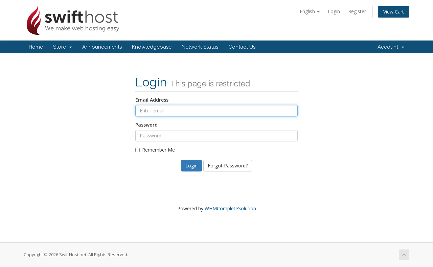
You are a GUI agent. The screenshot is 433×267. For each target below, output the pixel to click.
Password (146, 125)
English (310, 11)
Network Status (200, 47)
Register (357, 11)
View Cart (393, 11)
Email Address (151, 100)
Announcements (102, 47)
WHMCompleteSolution (230, 208)
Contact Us (241, 47)
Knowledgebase (152, 47)
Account (391, 47)
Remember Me (155, 149)
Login (334, 11)
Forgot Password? (228, 165)
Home (36, 47)
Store (62, 47)
